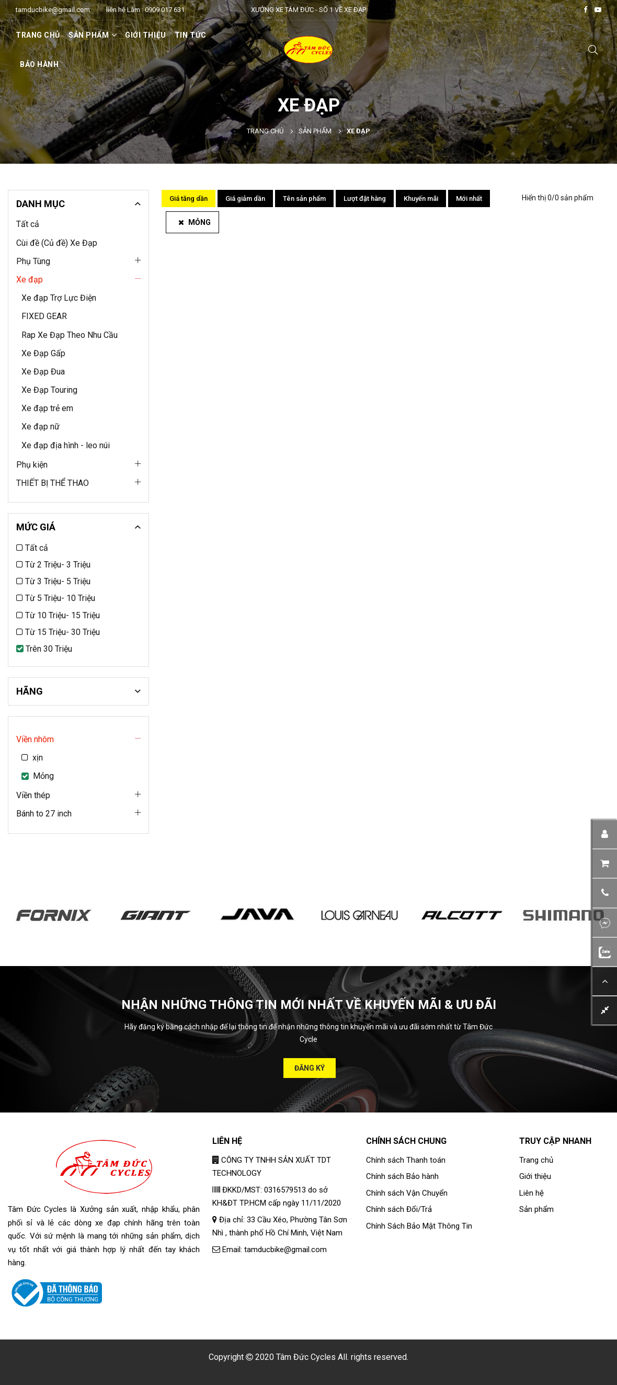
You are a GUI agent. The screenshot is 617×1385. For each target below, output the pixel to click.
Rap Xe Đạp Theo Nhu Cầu (69, 335)
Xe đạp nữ (40, 427)
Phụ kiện (32, 465)
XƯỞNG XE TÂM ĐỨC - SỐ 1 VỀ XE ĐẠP (308, 10)
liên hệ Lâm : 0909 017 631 (145, 10)
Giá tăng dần (188, 198)
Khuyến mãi (421, 198)
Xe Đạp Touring (49, 390)
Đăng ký (309, 1068)
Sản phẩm (315, 131)
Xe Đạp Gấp (43, 353)
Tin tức (191, 35)
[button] (604, 892)
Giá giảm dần (245, 198)
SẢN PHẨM (92, 35)
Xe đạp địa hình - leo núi (65, 445)
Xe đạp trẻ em (47, 408)
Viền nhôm (35, 739)
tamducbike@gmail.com (53, 10)
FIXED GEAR (44, 316)
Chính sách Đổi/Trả (399, 1209)
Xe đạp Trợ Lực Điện (58, 298)
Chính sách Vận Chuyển (407, 1193)
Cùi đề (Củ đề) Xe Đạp (56, 243)
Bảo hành (39, 64)
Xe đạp (29, 280)
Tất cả (27, 224)
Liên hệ (531, 1193)
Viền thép (33, 795)
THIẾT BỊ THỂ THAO (52, 483)
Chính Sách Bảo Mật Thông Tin (419, 1226)
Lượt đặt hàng (365, 198)
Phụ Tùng (33, 261)
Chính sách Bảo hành (402, 1176)
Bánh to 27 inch (44, 814)
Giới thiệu (145, 35)
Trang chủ (38, 35)
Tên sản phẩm (304, 198)
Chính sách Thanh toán (405, 1160)
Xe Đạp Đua (43, 372)
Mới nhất (469, 198)
